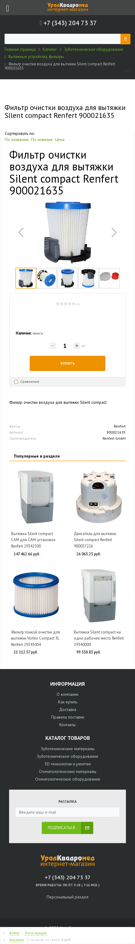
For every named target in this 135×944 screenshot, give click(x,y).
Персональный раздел (67, 897)
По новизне (42, 139)
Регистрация (36, 933)
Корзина (16, 939)
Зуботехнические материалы (67, 748)
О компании (67, 694)
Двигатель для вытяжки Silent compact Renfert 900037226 (95, 540)
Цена (59, 139)
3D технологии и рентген (67, 764)
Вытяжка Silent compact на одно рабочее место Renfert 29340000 (99, 638)
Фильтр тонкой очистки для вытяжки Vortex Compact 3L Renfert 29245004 (35, 638)
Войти (14, 933)
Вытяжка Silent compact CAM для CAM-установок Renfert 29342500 (33, 540)
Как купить (67, 702)
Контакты (67, 724)
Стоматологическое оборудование (67, 779)
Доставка (67, 709)
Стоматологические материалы (67, 771)
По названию (17, 139)
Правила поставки (67, 717)
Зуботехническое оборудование (67, 756)
